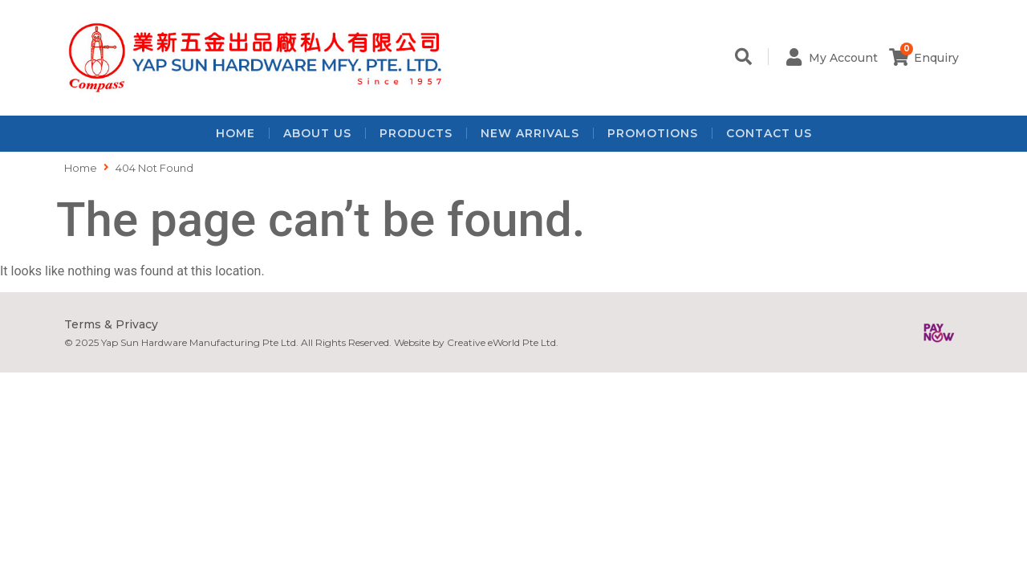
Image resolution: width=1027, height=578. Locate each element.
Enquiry (936, 58)
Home (235, 133)
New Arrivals (530, 133)
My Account (843, 58)
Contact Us (769, 133)
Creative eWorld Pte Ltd (501, 342)
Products (416, 133)
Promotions (652, 133)
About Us (317, 133)
